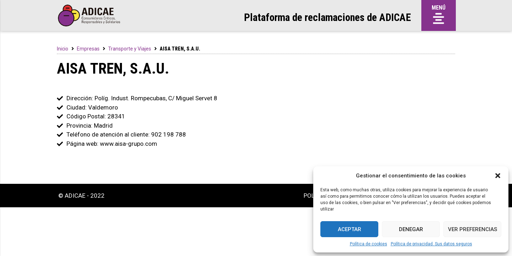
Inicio (62, 49)
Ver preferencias (472, 229)
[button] (497, 175)
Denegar (411, 229)
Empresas (88, 49)
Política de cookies (368, 243)
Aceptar (349, 229)
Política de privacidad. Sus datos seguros (431, 243)
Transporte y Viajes (129, 49)
